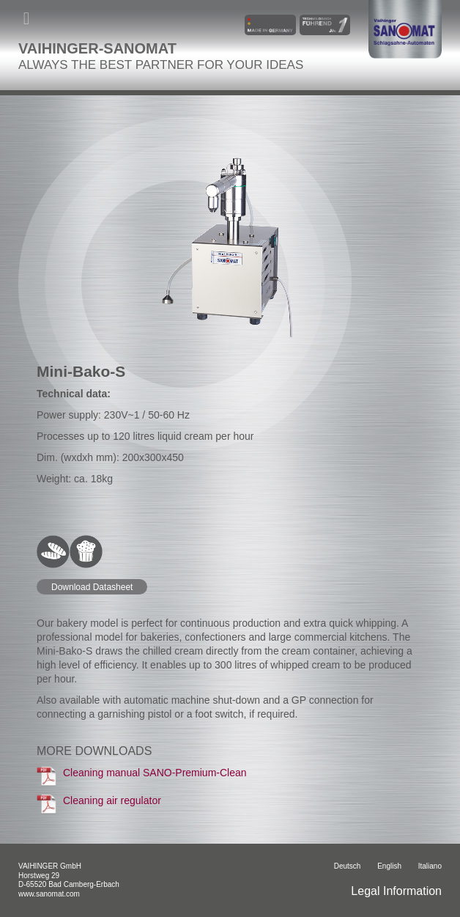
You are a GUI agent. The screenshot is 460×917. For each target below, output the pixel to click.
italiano (430, 866)
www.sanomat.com (49, 894)
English (389, 866)
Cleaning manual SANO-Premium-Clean (142, 776)
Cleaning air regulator (99, 804)
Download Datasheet (92, 587)
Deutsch (347, 866)
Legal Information (396, 891)
